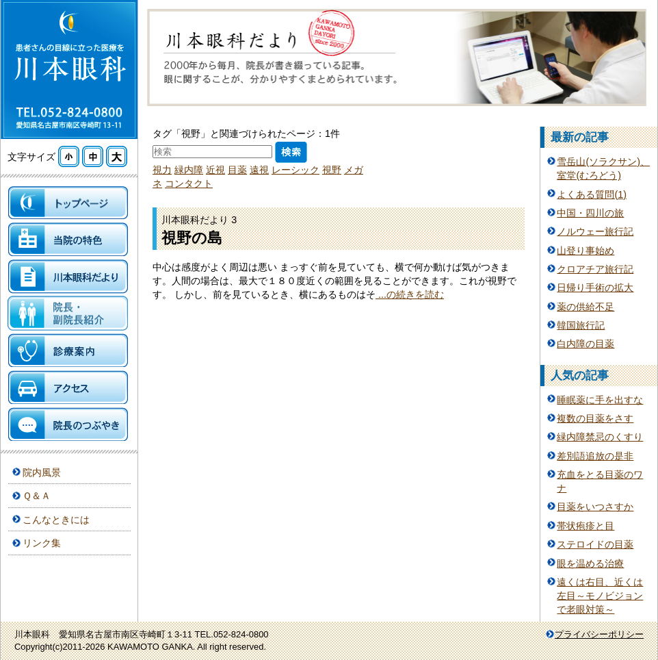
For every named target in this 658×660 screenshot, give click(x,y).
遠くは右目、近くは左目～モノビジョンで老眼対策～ (600, 595)
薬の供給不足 (585, 306)
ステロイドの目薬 (595, 544)
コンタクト (189, 183)
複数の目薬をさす (595, 418)
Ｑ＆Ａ (37, 495)
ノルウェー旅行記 (595, 231)
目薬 (237, 169)
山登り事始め (585, 250)
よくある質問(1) (592, 194)
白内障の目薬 (585, 343)
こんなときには (56, 519)
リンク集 (42, 542)
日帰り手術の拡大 (595, 287)
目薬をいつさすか (595, 506)
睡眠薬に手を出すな (600, 399)
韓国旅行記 (581, 325)
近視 (215, 169)
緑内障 (188, 169)
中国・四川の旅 (590, 212)
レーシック (295, 169)
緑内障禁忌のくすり (600, 436)
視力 (162, 169)
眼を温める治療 (590, 563)
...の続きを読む (410, 294)
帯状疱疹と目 (585, 525)
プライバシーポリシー (599, 634)
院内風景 (42, 472)
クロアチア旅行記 (595, 269)
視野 (331, 169)
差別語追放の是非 (595, 455)
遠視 (259, 169)
